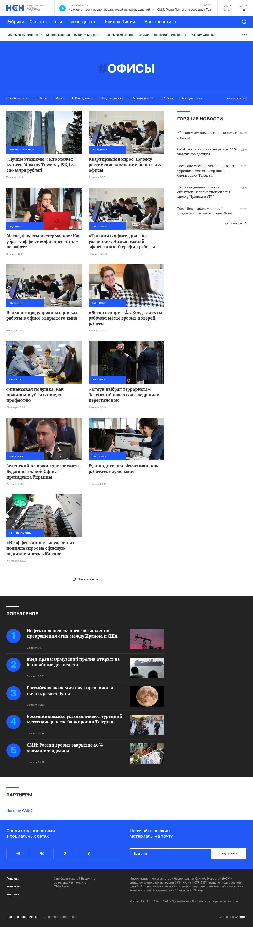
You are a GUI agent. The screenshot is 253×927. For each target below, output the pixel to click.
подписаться (229, 853)
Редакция (13, 879)
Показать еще (88, 579)
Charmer (241, 917)
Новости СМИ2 (19, 810)
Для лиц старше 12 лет (60, 917)
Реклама (12, 894)
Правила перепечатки (22, 917)
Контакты (13, 886)
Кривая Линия (120, 22)
